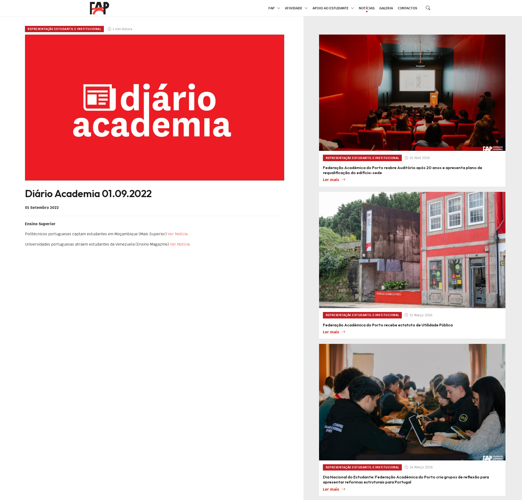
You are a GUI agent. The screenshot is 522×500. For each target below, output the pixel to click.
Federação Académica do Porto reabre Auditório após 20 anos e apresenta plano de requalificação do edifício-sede (402, 170)
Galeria (386, 8)
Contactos (407, 8)
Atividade (296, 8)
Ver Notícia (178, 233)
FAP (274, 8)
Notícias (366, 8)
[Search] (428, 8)
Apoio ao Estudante (333, 8)
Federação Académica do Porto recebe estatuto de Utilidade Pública (388, 324)
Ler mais (334, 179)
